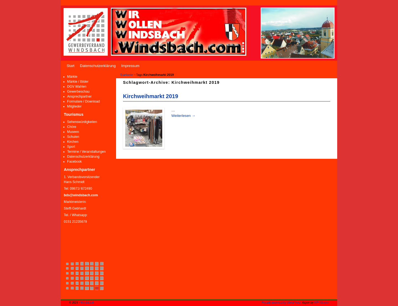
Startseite (126, 74)
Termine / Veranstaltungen (86, 152)
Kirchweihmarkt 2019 (150, 96)
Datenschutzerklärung (98, 66)
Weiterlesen (183, 116)
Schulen (73, 137)
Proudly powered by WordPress (281, 302)
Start (70, 66)
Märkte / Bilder (77, 82)
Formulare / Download (83, 101)
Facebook (74, 161)
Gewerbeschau (78, 91)
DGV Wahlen (77, 86)
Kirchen (72, 142)
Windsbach (87, 302)
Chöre (71, 127)
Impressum (130, 66)
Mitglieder (74, 106)
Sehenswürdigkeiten (82, 122)
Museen (73, 132)
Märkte (72, 77)
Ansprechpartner (79, 96)
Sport (71, 147)
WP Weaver (321, 302)
